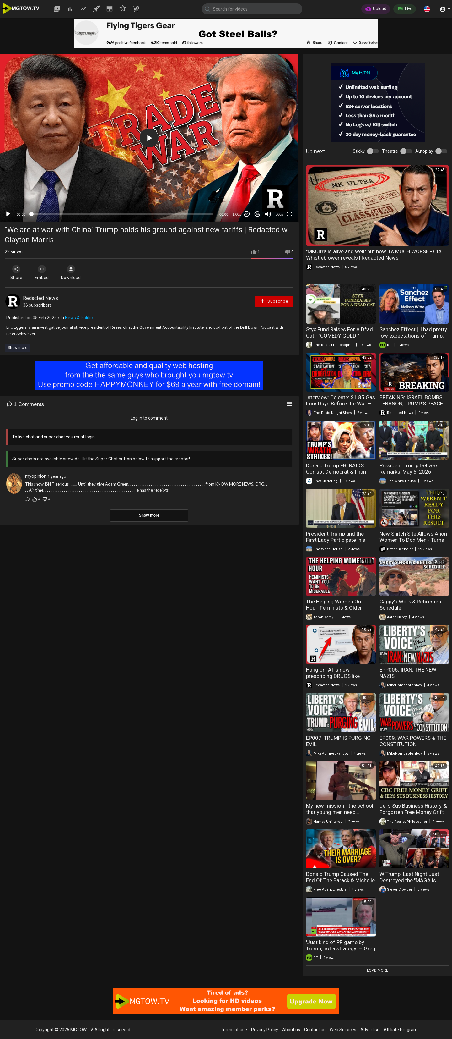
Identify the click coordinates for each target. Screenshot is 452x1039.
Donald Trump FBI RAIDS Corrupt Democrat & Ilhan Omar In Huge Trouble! (336, 471)
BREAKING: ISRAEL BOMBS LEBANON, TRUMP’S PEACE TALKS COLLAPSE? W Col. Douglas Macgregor (411, 406)
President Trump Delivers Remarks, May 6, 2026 (409, 468)
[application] (149, 138)
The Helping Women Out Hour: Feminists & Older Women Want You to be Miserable (334, 611)
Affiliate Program (400, 1029)
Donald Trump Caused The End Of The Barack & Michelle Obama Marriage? (340, 880)
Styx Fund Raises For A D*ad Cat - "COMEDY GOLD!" (339, 332)
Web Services (343, 1029)
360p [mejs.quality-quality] (279, 214)
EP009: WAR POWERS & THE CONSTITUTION (412, 741)
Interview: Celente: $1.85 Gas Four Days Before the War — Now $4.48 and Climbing (340, 403)
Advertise (369, 1029)
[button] (427, 9)
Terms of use (234, 1029)
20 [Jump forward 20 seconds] (257, 214)
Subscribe (274, 301)
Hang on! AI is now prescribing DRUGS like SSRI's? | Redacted (333, 676)
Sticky (359, 151)
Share (16, 272)
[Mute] (268, 214)
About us (291, 1029)
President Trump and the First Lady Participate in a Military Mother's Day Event (337, 539)
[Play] (8, 214)
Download (71, 272)
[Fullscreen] (289, 214)
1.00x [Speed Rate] (237, 214)
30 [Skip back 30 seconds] (246, 214)
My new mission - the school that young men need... (339, 809)
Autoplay (424, 151)
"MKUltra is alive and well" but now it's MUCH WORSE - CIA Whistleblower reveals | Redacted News (374, 254)
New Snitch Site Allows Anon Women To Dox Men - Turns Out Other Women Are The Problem (413, 543)
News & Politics (80, 317)
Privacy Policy (264, 1029)
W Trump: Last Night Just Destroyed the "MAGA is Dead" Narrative (409, 880)
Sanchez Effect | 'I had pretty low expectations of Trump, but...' (413, 335)
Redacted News (40, 298)
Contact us (315, 1029)
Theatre (390, 151)
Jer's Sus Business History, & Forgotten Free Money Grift (413, 809)
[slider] (122, 214)
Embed (42, 272)
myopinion (35, 476)
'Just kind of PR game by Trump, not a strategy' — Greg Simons (340, 948)
